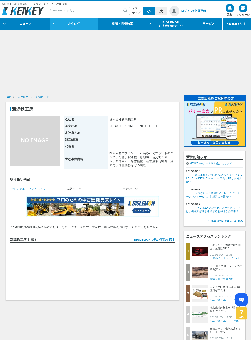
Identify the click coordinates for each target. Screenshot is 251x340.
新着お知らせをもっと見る (227, 221)
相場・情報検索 (122, 23)
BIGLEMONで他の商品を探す (154, 239)
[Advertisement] (125, 64)
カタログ (74, 23)
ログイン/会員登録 (193, 10)
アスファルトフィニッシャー (29, 189)
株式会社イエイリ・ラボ (224, 299)
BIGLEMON (171, 24)
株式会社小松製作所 (222, 279)
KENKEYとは (236, 23)
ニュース (25, 23)
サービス (209, 23)
